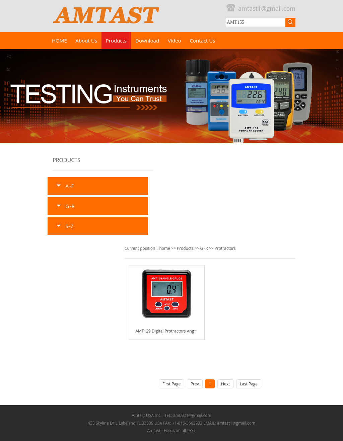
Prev (195, 384)
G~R (204, 248)
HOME (59, 40)
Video (174, 40)
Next (225, 384)
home (164, 248)
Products (116, 40)
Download (147, 40)
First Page (171, 384)
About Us (86, 40)
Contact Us (202, 40)
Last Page (249, 384)
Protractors (225, 248)
